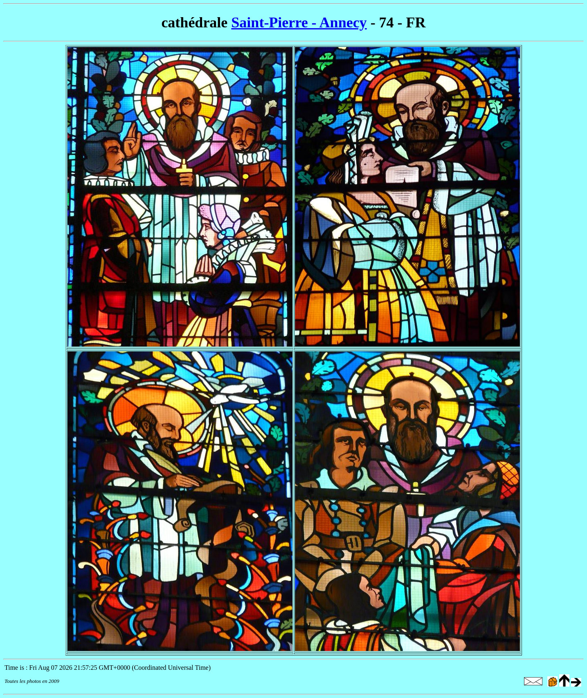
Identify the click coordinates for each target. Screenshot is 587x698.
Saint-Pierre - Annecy (299, 22)
